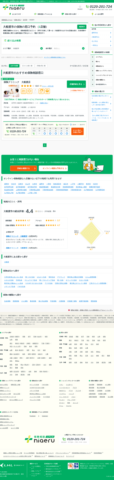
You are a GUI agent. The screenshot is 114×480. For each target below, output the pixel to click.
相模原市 (35, 343)
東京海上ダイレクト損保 (78, 283)
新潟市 (21, 350)
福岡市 (23, 371)
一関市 (48, 184)
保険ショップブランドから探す (11, 381)
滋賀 (50, 358)
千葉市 (47, 343)
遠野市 (41, 184)
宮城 (34, 336)
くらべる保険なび (36, 467)
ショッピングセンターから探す (70, 381)
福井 (44, 350)
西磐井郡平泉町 (94, 187)
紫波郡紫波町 (44, 187)
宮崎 (16, 374)
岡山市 (26, 364)
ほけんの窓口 (4, 384)
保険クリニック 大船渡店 (16, 236)
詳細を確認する (23, 168)
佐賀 (30, 371)
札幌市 (17, 336)
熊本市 (45, 371)
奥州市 (88, 184)
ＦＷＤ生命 (21, 286)
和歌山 (17, 361)
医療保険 (16, 301)
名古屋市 (16, 354)
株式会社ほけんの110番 (53, 471)
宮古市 (13, 184)
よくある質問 (4, 428)
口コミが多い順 (27, 66)
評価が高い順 (41, 66)
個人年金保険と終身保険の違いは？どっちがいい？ (100, 110)
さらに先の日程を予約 (77, 131)
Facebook (33, 416)
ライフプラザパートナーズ (8, 397)
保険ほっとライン (5, 390)
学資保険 (53, 301)
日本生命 (19, 280)
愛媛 (16, 367)
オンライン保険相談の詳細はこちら (54, 57)
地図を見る (43, 103)
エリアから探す (6, 332)
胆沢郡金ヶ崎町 (81, 187)
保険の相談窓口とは (6, 416)
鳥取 (11, 364)
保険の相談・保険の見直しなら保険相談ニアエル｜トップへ (92, 310)
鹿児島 (23, 374)
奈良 (11, 361)
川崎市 (28, 343)
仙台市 (39, 336)
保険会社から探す (37, 381)
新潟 (16, 350)
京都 (38, 358)
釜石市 (65, 184)
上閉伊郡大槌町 (21, 190)
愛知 (11, 354)
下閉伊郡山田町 (34, 190)
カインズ (75, 403)
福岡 (11, 371)
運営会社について (40, 456)
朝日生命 (52, 277)
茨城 (25, 346)
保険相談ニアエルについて (56, 456)
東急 (68, 403)
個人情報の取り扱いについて (45, 453)
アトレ (61, 406)
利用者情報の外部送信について (81, 453)
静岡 (29, 354)
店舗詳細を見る (76, 84)
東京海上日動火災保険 (75, 277)
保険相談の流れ (4, 419)
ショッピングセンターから (104, 75)
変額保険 (94, 301)
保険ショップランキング (7, 425)
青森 (23, 336)
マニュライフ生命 (30, 280)
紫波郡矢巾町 (55, 187)
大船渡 (6, 262)
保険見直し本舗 (15, 384)
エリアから (99, 57)
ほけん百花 (16, 394)
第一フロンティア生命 (47, 280)
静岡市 (34, 354)
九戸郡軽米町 (88, 190)
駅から (98, 61)
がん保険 (24, 301)
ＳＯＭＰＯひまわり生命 (33, 283)
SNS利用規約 (98, 453)
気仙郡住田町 (9, 190)
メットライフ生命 (35, 397)
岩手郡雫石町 (9, 187)
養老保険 (33, 301)
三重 (47, 354)
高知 (22, 367)
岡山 (22, 364)
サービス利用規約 (29, 453)
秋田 (46, 336)
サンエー (62, 400)
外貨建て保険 (72, 301)
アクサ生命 (49, 283)
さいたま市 (17, 346)
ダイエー (62, 403)
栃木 (30, 346)
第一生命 (60, 280)
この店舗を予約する (76, 90)
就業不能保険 (83, 301)
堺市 (21, 358)
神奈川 (17, 343)
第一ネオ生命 (30, 277)
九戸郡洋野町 (20, 193)
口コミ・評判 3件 (48, 86)
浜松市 (40, 354)
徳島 (50, 364)
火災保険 (107, 390)
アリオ (71, 390)
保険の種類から (100, 80)
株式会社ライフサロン (52, 469)
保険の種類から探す (97, 381)
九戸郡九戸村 (9, 193)
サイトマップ (70, 456)
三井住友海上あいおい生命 (13, 277)
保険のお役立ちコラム (6, 422)
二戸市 (72, 184)
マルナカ (68, 406)
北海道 (12, 336)
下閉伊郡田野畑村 (62, 190)
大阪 (11, 358)
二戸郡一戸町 (32, 193)
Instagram (45, 416)
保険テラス (3, 400)
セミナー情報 (15, 428)
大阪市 (16, 358)
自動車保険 (92, 394)
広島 (33, 364)
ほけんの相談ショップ (16, 400)
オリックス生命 (71, 280)
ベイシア (71, 394)
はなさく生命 (41, 277)
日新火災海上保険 (61, 283)
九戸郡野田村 (100, 190)
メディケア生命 (9, 286)
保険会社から (100, 66)
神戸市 (32, 358)
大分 (11, 374)
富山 (33, 350)
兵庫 (27, 358)
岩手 (29, 336)
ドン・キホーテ (64, 397)
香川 (11, 367)
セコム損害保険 (90, 277)
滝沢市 (95, 184)
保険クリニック (4, 387)
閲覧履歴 (80, 9)
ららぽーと (69, 384)
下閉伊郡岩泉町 (47, 190)
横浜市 (22, 343)
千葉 (42, 343)
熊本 (41, 371)
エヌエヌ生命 (9, 280)
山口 (45, 364)
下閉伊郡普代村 (75, 190)
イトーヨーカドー (64, 387)
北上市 (27, 184)
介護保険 (62, 301)
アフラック (61, 277)
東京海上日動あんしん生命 (13, 283)
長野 (28, 350)
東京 (11, 343)
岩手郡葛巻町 (20, 187)
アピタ (75, 387)
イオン (61, 384)
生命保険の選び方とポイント (100, 97)
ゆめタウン (62, 390)
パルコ (73, 397)
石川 (39, 350)
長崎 (35, 371)
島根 (16, 364)
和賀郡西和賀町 (68, 187)
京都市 (43, 358)
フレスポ (78, 390)
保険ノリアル (35, 471)
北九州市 (16, 371)
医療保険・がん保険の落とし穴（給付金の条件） (100, 104)
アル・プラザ (71, 400)
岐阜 (23, 354)
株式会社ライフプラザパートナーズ (54, 475)
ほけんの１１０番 (5, 394)
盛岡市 (6, 184)
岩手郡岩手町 (32, 187)
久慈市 (34, 184)
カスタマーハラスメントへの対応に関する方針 (17, 456)
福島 (16, 339)
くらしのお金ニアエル (36, 475)
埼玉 (11, 346)
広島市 (38, 364)
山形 (11, 339)
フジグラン (62, 394)
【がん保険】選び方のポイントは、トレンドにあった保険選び (100, 118)
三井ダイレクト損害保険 (97, 283)
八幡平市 (80, 184)
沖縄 (28, 374)
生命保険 (7, 301)
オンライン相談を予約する (53, 168)
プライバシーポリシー (62, 453)
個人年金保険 (43, 301)
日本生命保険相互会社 (52, 466)
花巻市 (20, 184)
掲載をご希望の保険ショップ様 (12, 453)
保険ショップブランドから (104, 70)
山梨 (11, 350)
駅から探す (64, 332)
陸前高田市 (57, 184)
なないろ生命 (83, 280)
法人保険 (110, 397)
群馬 (36, 346)
